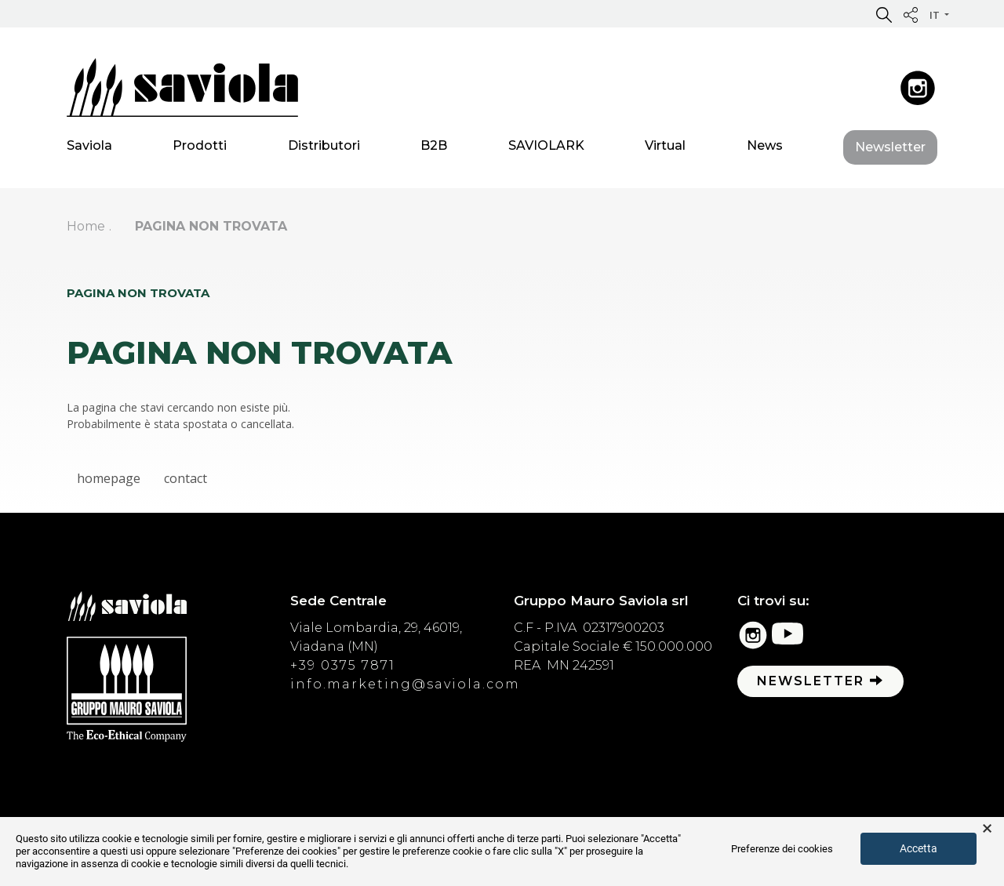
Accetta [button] (918, 848)
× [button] (987, 829)
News (765, 148)
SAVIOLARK (546, 148)
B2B (433, 148)
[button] (884, 14)
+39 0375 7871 (342, 665)
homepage (108, 478)
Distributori (324, 148)
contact (185, 478)
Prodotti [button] (200, 148)
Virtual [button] (665, 148)
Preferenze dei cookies (782, 849)
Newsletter (890, 150)
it (935, 15)
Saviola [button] (89, 148)
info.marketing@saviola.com (405, 684)
